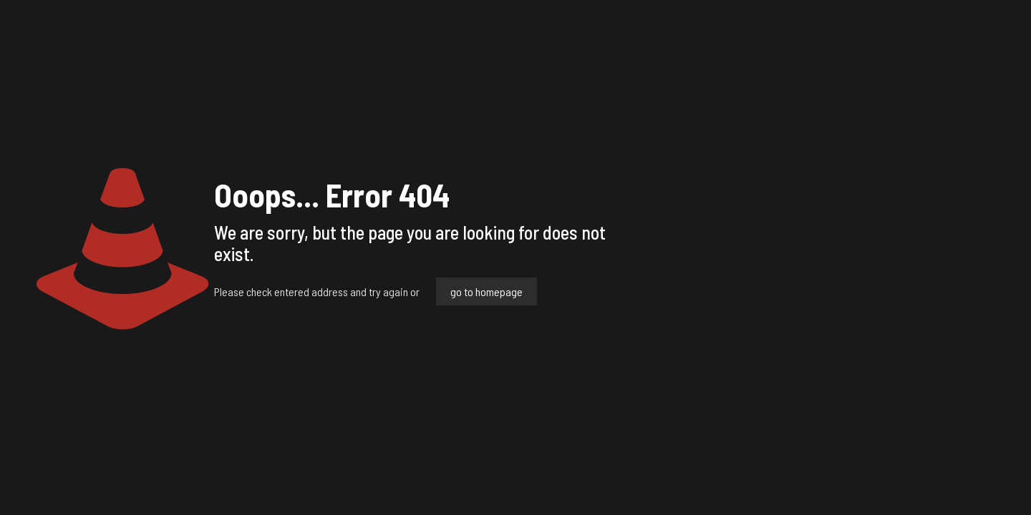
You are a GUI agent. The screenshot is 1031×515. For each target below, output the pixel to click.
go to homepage (486, 291)
